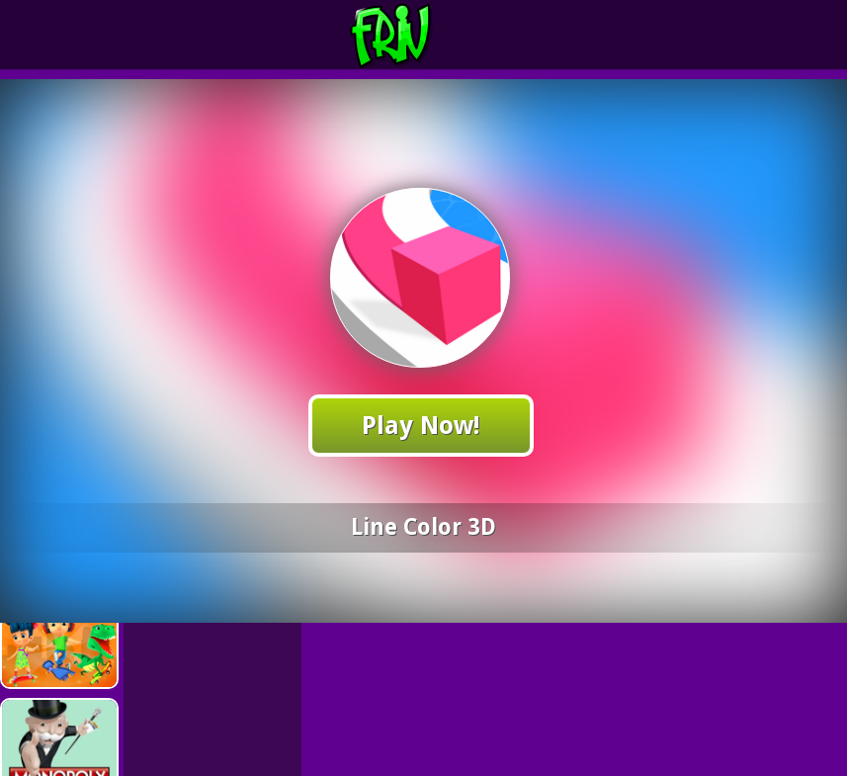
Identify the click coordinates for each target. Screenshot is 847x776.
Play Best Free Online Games (427, 35)
